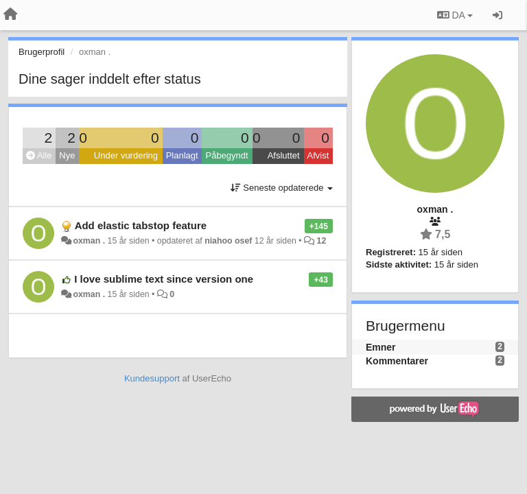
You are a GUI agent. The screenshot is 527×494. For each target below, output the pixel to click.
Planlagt (182, 155)
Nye (67, 155)
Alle (39, 155)
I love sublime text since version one (163, 279)
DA (455, 15)
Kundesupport (152, 378)
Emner (381, 347)
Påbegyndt (226, 155)
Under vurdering (126, 155)
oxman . (89, 241)
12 (322, 241)
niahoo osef (228, 241)
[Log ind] (497, 15)
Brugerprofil (42, 52)
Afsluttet (284, 155)
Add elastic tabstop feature (141, 225)
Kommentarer (397, 360)
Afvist (318, 155)
